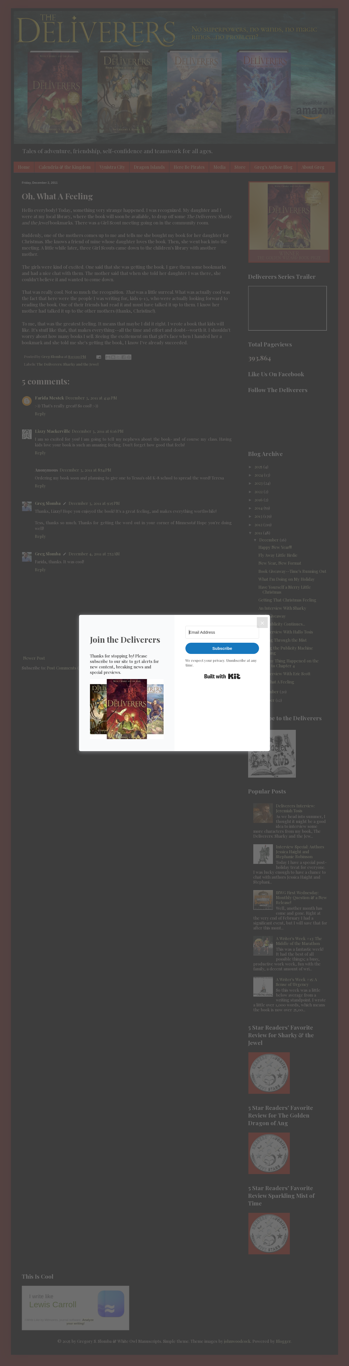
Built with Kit (222, 676)
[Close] (262, 622)
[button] (127, 709)
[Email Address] (222, 632)
